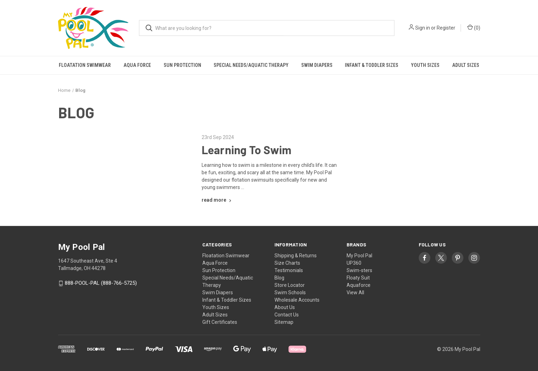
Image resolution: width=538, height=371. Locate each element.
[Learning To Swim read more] (217, 200)
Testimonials (288, 270)
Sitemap (283, 322)
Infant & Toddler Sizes (371, 65)
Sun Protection (182, 65)
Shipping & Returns (295, 255)
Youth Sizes (425, 65)
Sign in (422, 28)
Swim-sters (359, 270)
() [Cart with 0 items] (473, 27)
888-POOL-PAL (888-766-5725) (101, 283)
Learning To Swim (247, 149)
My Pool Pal (359, 255)
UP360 (354, 263)
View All (355, 292)
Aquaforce (359, 285)
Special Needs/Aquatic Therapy (251, 65)
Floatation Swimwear (85, 65)
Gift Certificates (219, 322)
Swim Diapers (317, 65)
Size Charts (287, 263)
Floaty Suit (358, 278)
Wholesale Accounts (296, 300)
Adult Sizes (465, 65)
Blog (279, 278)
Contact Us (286, 314)
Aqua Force (137, 65)
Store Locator (289, 285)
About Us (284, 307)
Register (446, 28)
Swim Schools (290, 292)
